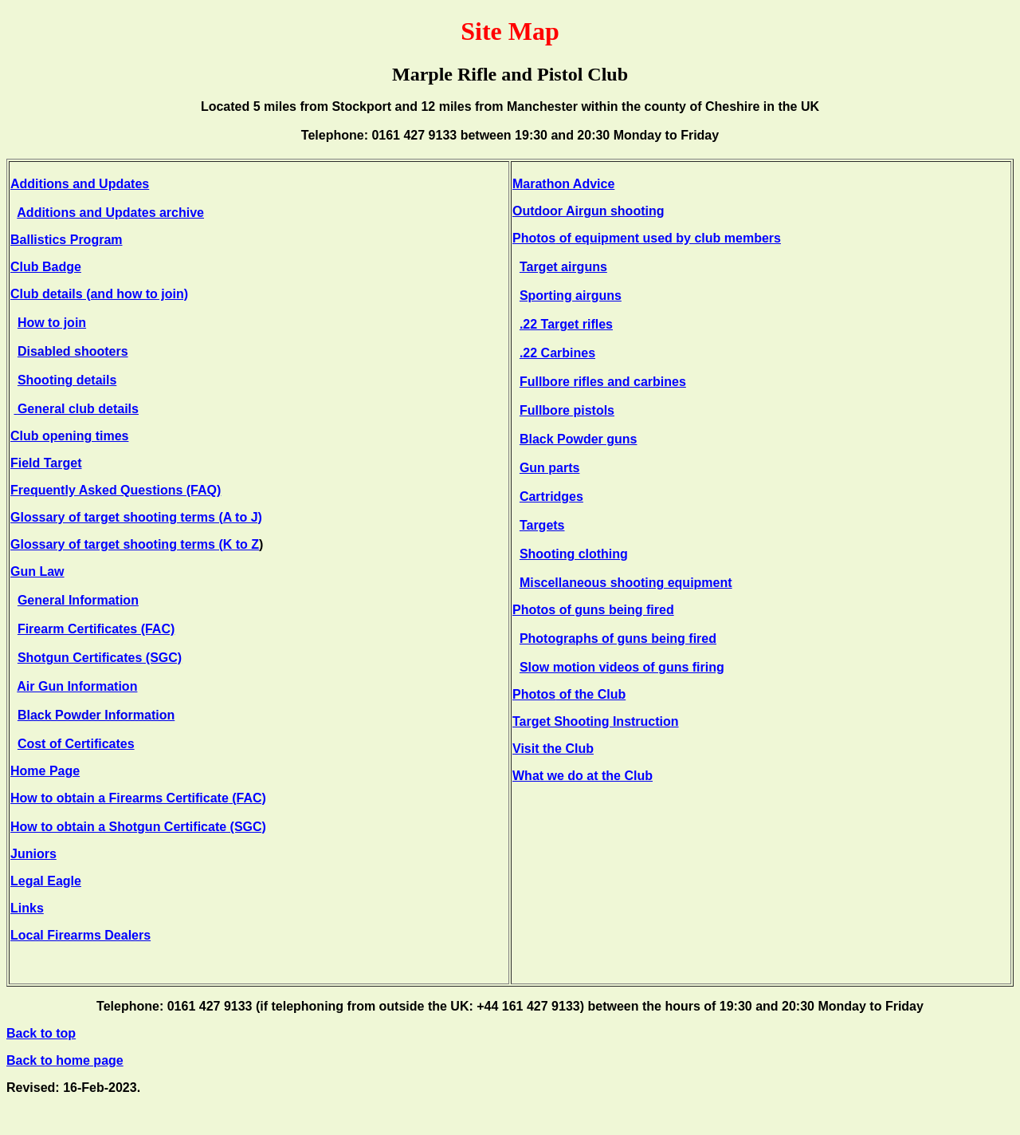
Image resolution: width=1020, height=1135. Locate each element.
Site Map (510, 31)
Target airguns (563, 267)
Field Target (46, 463)
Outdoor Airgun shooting (588, 211)
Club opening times (69, 436)
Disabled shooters (73, 351)
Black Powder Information (96, 715)
